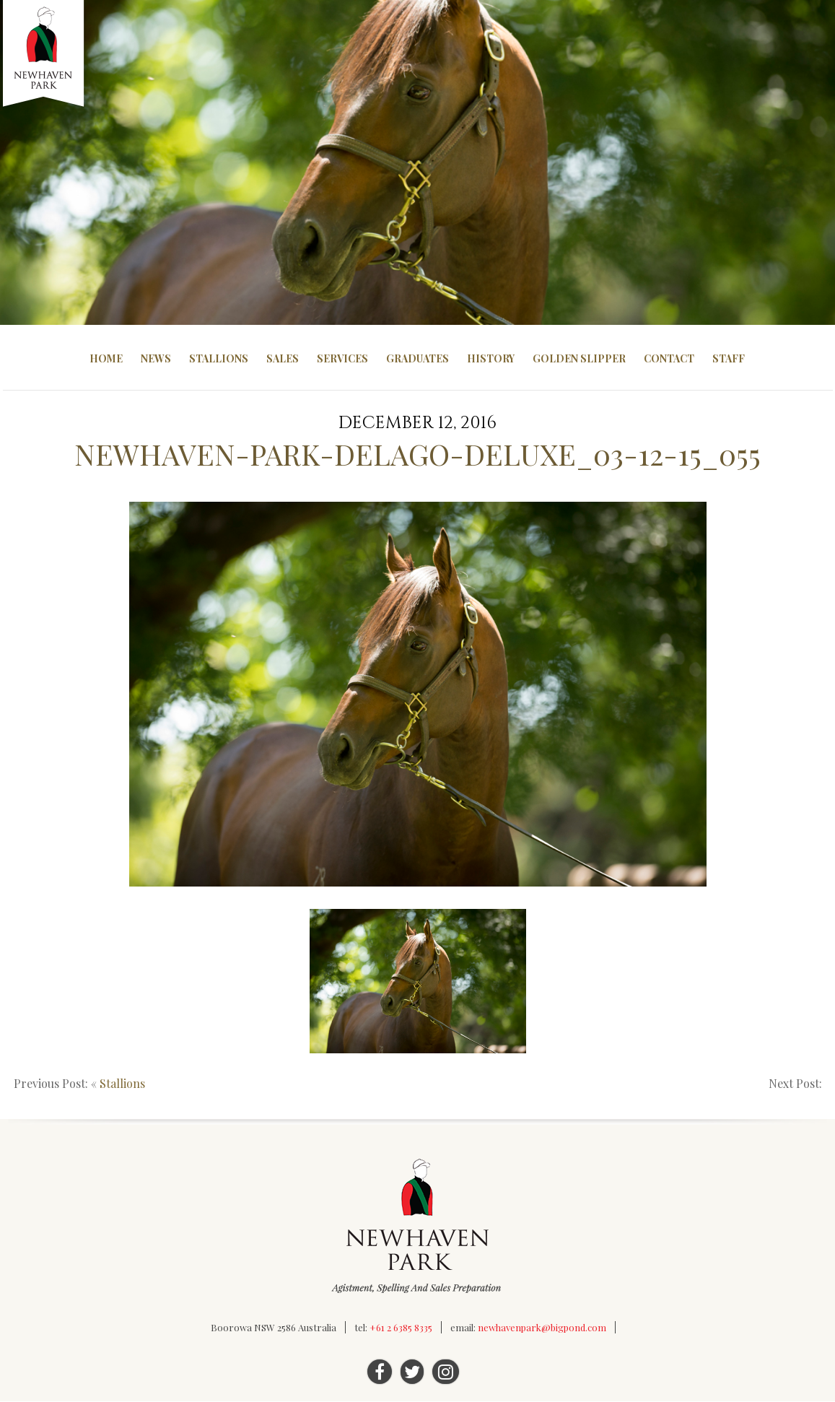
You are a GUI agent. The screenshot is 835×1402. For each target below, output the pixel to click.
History (491, 358)
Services (342, 358)
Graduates (417, 358)
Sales (282, 358)
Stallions (218, 358)
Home (106, 358)
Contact (669, 358)
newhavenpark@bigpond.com (542, 1328)
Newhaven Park (44, 54)
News (156, 358)
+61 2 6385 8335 (401, 1328)
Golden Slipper (579, 358)
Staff (728, 358)
